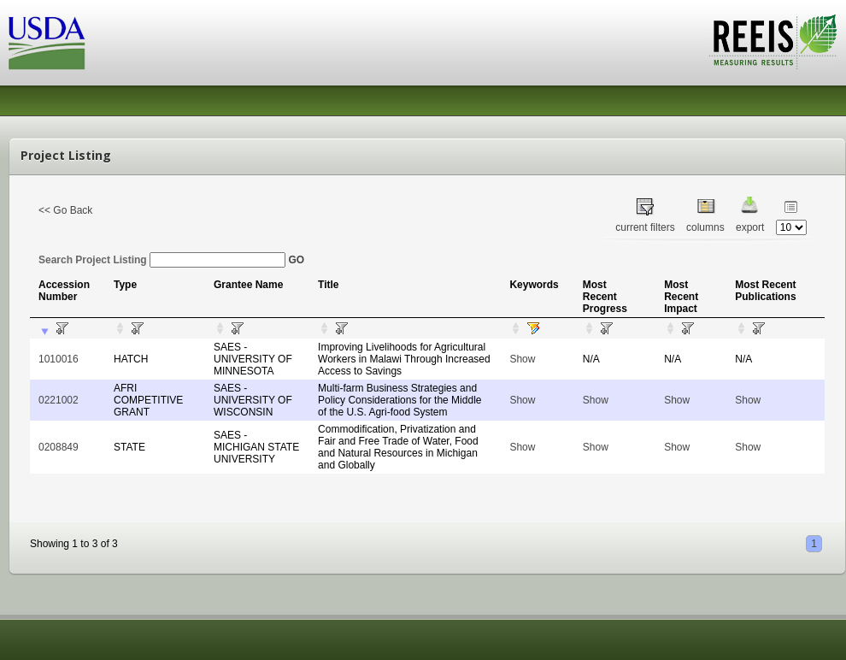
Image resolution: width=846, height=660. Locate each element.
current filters (644, 227)
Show (522, 359)
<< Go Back (65, 210)
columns (705, 227)
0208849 (58, 447)
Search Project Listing (161, 260)
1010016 (58, 359)
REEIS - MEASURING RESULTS (772, 42)
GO (296, 260)
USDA (47, 43)
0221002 (58, 400)
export (750, 227)
